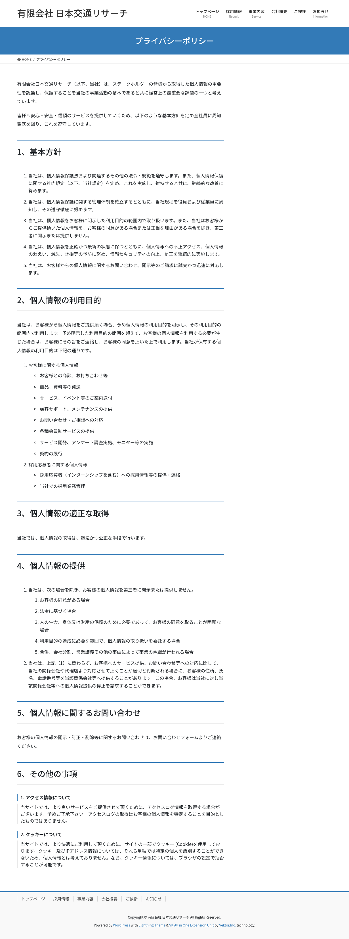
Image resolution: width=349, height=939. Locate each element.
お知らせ (154, 899)
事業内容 (85, 899)
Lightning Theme (151, 925)
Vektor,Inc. (227, 925)
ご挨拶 (132, 899)
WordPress (121, 925)
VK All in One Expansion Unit (191, 925)
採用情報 (61, 899)
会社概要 (109, 899)
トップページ (33, 899)
